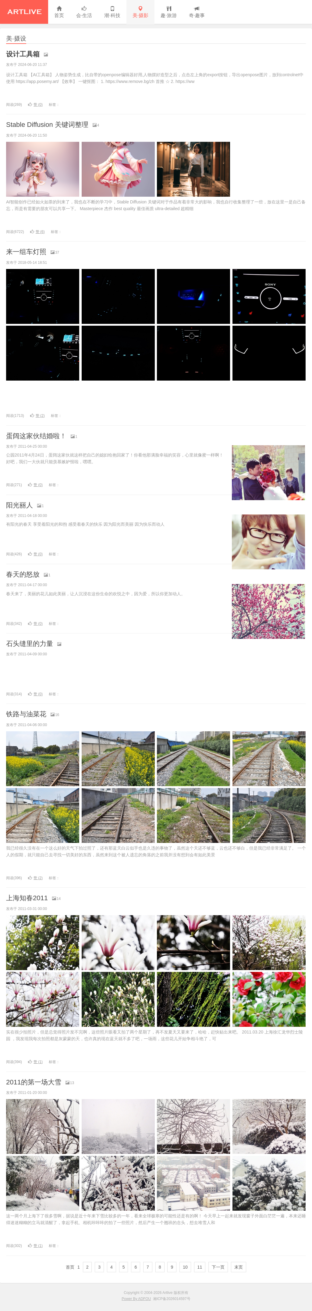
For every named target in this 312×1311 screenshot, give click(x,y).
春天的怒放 (23, 574)
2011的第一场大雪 (33, 1082)
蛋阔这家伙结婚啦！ (36, 436)
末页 (238, 1267)
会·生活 (84, 12)
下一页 (218, 1267)
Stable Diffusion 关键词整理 (47, 124)
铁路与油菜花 (26, 714)
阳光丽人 (19, 505)
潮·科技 (112, 12)
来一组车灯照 (26, 252)
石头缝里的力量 (29, 643)
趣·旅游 (168, 12)
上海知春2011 (27, 898)
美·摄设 (16, 38)
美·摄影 (140, 12)
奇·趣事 (197, 12)
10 (185, 1267)
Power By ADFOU (136, 1299)
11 (199, 1267)
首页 (59, 12)
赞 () (35, 104)
